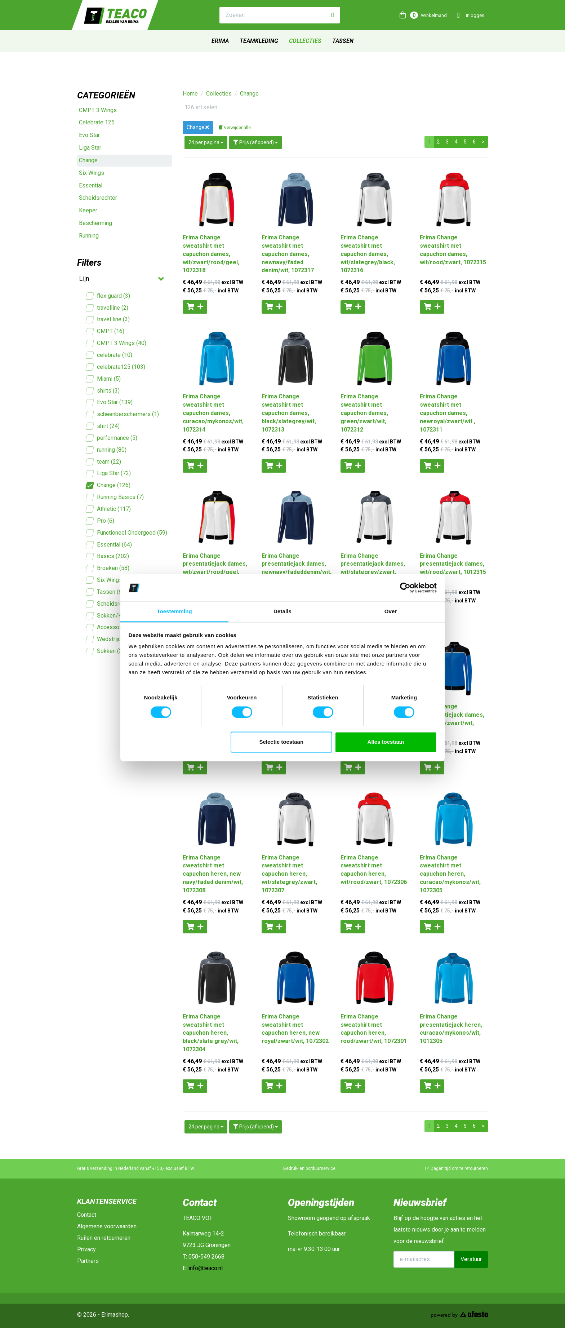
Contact (86, 1214)
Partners (88, 1260)
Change (88, 160)
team (103, 462)
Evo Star (89, 135)
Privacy (86, 1249)
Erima (220, 40)
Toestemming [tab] (174, 612)
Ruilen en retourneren (103, 1237)
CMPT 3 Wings (98, 110)
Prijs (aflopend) (255, 142)
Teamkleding (259, 40)
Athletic (108, 509)
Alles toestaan (386, 742)
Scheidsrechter (98, 197)
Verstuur (471, 1259)
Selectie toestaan (281, 742)
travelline (107, 308)
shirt (103, 426)
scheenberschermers (122, 414)
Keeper (88, 210)
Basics (107, 556)
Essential (90, 185)
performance (111, 438)
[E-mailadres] (424, 1259)
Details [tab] (282, 612)
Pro (100, 521)
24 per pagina (205, 142)
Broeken (107, 568)
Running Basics (115, 497)
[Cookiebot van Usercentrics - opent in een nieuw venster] (405, 587)
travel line (108, 319)
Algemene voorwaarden (107, 1226)
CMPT (105, 331)
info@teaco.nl (205, 1268)
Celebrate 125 (97, 122)
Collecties (305, 40)
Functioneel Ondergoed (126, 533)
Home (190, 93)
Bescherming (95, 223)
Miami (103, 379)
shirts (103, 391)
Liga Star (90, 147)
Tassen (342, 40)
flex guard (108, 296)
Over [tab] (390, 612)
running (106, 450)
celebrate (109, 355)
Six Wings (91, 172)
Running (89, 235)
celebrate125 (115, 367)
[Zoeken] (332, 15)
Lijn (121, 279)
